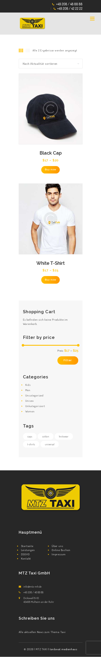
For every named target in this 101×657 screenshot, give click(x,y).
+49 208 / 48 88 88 (69, 4)
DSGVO (25, 554)
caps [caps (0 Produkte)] (29, 436)
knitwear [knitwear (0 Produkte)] (63, 436)
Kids (28, 384)
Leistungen (28, 550)
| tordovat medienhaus (62, 649)
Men (27, 390)
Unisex (29, 400)
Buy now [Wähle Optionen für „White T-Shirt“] (50, 279)
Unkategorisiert (35, 406)
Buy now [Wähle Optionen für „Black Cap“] (50, 169)
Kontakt (26, 558)
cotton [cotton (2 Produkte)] (45, 436)
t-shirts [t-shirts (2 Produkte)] (31, 444)
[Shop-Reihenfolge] (51, 64)
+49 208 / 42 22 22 (70, 8)
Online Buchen (61, 550)
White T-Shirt (50, 263)
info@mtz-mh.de (32, 586)
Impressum (59, 554)
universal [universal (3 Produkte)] (49, 444)
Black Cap (51, 153)
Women (30, 411)
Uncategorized (34, 395)
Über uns (57, 546)
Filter (68, 360)
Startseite (27, 546)
